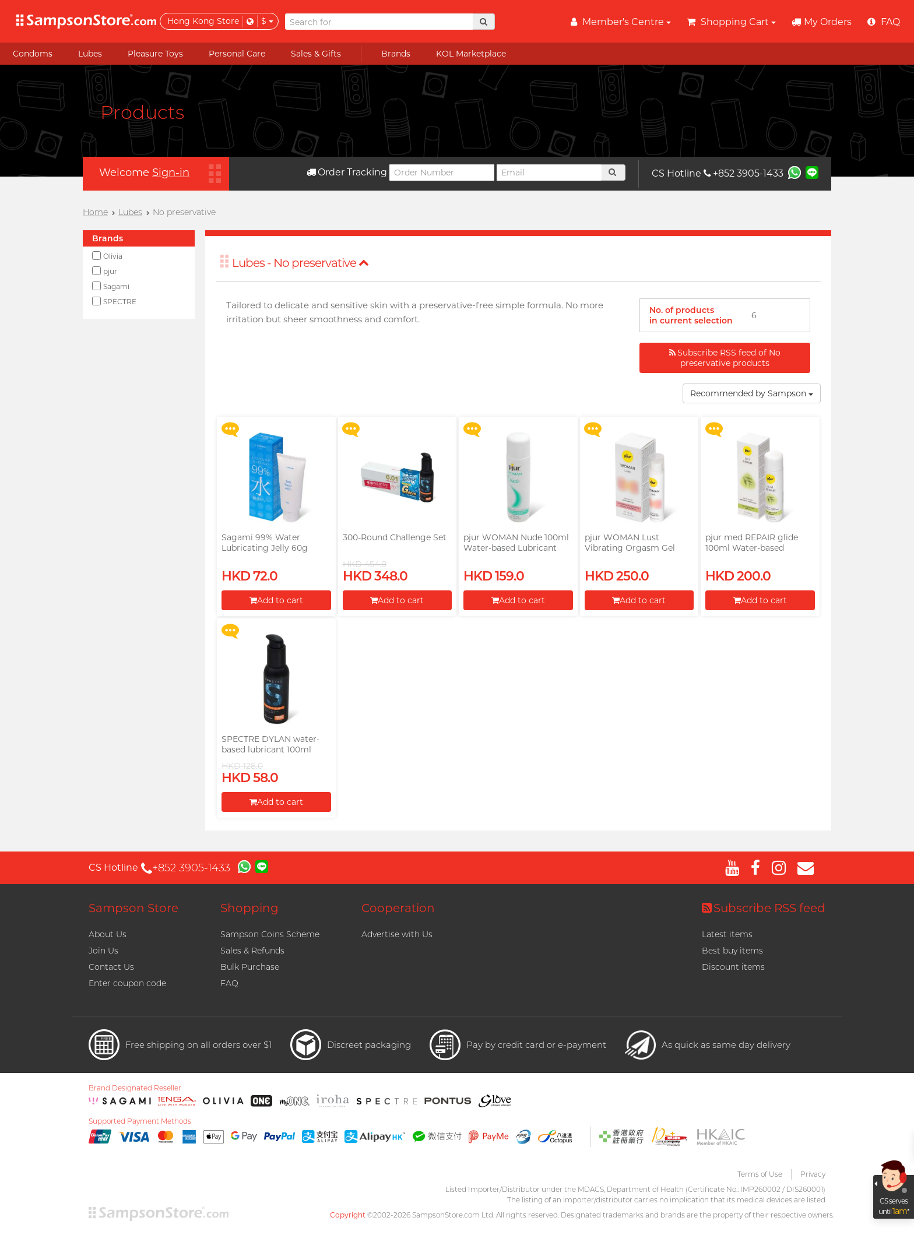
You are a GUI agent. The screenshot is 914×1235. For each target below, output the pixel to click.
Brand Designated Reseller (135, 1088)
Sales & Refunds (252, 950)
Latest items (727, 934)
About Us (107, 934)
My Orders (822, 21)
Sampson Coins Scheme (269, 934)
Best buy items (732, 950)
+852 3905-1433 (743, 173)
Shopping (249, 908)
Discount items (733, 967)
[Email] (549, 172)
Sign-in (170, 172)
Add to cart (276, 600)
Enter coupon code (127, 983)
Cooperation (398, 908)
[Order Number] (441, 172)
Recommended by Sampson (751, 393)
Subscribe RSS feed (763, 908)
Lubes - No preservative (300, 263)
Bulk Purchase (249, 967)
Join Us (103, 950)
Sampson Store (133, 908)
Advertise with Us (397, 934)
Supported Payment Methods (140, 1121)
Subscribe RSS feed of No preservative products (725, 357)
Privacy (812, 1174)
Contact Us (111, 967)
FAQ (229, 983)
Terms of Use (759, 1174)
